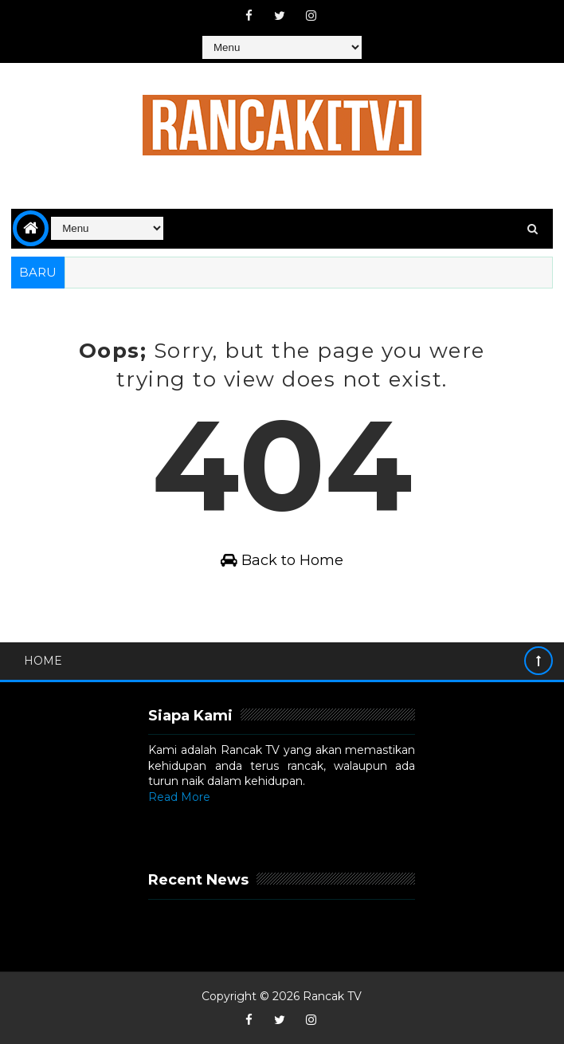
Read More (179, 797)
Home (43, 660)
